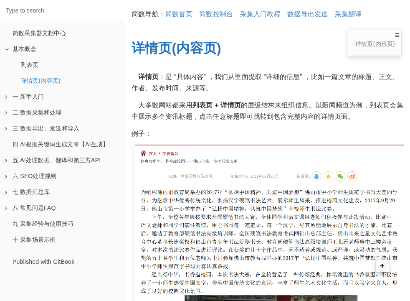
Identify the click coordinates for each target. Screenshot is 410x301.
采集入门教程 (260, 14)
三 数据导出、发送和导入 (42, 128)
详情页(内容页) (41, 80)
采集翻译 (348, 14)
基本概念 (20, 49)
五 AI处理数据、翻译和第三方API (53, 160)
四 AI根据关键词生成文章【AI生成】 (61, 144)
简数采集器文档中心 (39, 33)
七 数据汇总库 (27, 192)
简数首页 (178, 14)
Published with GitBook (43, 261)
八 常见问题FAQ (30, 207)
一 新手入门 (24, 96)
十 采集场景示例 (34, 239)
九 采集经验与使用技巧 (43, 223)
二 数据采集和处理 (33, 112)
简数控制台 (216, 14)
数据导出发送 (307, 14)
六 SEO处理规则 (30, 176)
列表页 (30, 64)
